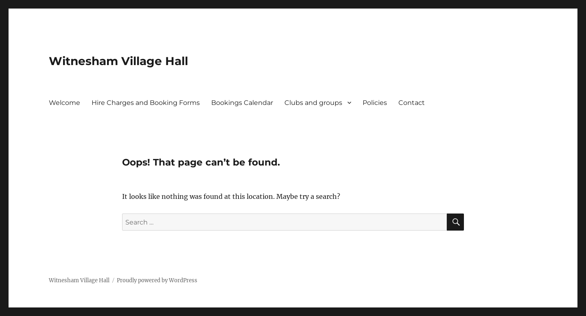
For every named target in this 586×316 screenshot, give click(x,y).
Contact (411, 103)
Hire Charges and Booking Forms (146, 103)
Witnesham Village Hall (118, 61)
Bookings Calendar (242, 103)
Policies (375, 103)
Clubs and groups (313, 103)
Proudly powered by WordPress (157, 280)
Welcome (64, 103)
